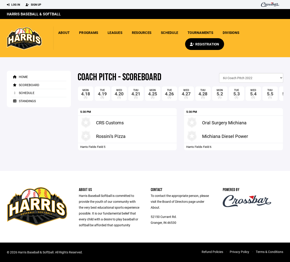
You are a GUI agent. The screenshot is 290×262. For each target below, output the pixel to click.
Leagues (115, 32)
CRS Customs (110, 122)
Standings (23, 101)
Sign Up (33, 5)
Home (19, 77)
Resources (141, 32)
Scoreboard (25, 85)
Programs (88, 32)
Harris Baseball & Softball (34, 14)
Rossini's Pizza (111, 136)
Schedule (169, 32)
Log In (13, 5)
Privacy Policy (239, 252)
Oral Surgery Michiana (224, 122)
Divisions (231, 32)
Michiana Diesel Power (225, 136)
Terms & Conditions (269, 252)
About (64, 32)
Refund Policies (212, 252)
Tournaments (200, 32)
